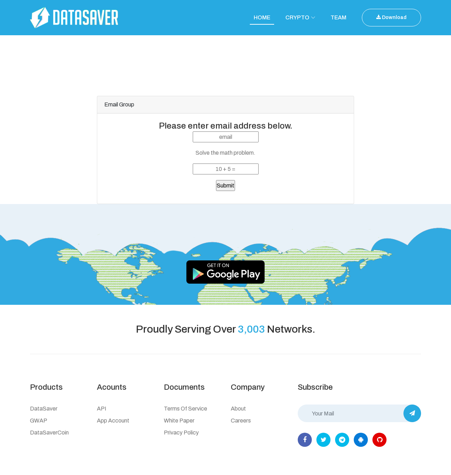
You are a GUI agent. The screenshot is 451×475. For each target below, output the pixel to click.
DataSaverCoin (49, 433)
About (238, 409)
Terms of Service (185, 409)
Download (391, 17)
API (101, 409)
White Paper (179, 421)
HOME (262, 17)
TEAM (338, 17)
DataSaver (43, 409)
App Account (113, 421)
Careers (241, 421)
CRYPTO (297, 17)
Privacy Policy (181, 433)
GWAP (38, 421)
